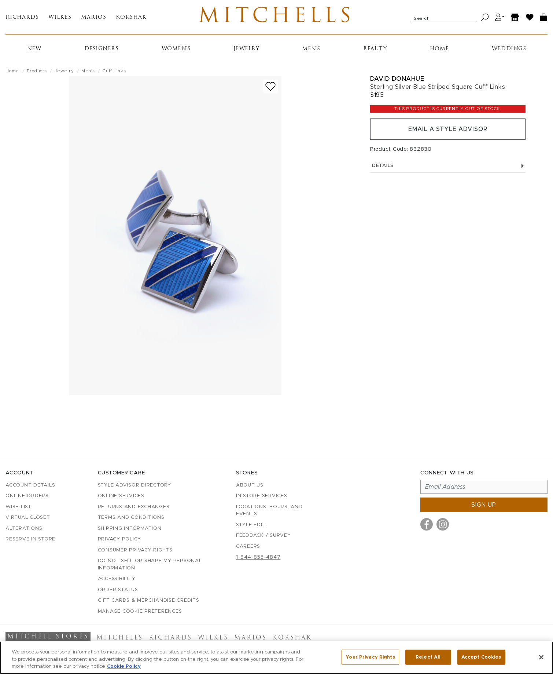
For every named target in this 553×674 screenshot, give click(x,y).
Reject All (428, 657)
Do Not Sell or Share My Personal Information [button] (150, 564)
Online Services (121, 495)
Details (448, 165)
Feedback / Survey (263, 535)
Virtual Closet (27, 517)
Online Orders (27, 495)
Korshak (131, 17)
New (34, 49)
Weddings (509, 49)
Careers (248, 546)
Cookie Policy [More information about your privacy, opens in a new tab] (124, 666)
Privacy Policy (119, 539)
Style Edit (251, 524)
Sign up (483, 505)
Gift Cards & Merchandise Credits (148, 600)
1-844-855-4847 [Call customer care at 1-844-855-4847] (258, 557)
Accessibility (117, 578)
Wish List (18, 506)
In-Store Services (261, 495)
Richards (22, 17)
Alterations (23, 528)
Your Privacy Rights (370, 657)
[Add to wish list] (270, 86)
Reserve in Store (30, 539)
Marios (93, 17)
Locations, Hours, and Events (269, 510)
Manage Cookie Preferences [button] (140, 611)
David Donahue (397, 79)
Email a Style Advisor (448, 129)
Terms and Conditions (131, 517)
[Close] (541, 657)
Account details (30, 485)
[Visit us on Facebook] (426, 524)
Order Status (118, 589)
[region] (276, 657)
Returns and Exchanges (134, 506)
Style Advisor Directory (134, 485)
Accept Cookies (481, 657)
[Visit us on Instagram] (442, 524)
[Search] (485, 17)
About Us (249, 485)
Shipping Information (130, 528)
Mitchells (276, 17)
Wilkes (59, 17)
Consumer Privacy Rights (135, 550)
